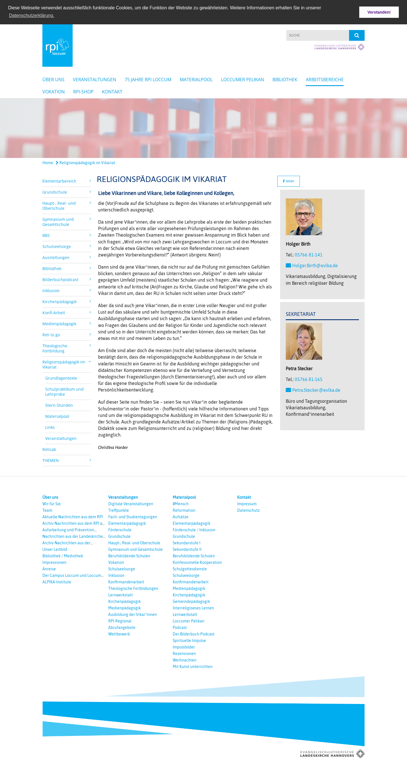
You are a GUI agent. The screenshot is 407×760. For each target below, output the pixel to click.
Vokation (53, 91)
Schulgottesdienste (190, 568)
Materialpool (196, 79)
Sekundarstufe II (187, 549)
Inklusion (116, 575)
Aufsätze (181, 516)
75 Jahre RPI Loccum (148, 79)
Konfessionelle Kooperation (197, 562)
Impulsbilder (184, 646)
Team (47, 510)
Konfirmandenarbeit (126, 581)
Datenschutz (248, 510)
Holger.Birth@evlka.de (315, 264)
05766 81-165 (308, 378)
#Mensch (181, 503)
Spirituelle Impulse (189, 640)
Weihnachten (184, 659)
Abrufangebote (121, 627)
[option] (203, 127)
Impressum (247, 503)
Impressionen (54, 562)
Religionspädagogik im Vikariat (85, 162)
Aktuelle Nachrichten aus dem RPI (72, 516)
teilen (288, 181)
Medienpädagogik (124, 607)
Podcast (180, 627)
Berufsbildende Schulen (129, 555)
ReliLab (49, 448)
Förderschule (119, 529)
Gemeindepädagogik (191, 601)
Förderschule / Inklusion (194, 529)
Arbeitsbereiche (325, 79)
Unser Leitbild (54, 549)
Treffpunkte (118, 510)
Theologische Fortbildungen (133, 588)
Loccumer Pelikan (242, 79)
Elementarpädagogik (127, 523)
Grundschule (119, 536)
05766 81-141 (308, 254)
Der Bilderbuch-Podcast (194, 633)
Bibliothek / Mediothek (62, 555)
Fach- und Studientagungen (132, 516)
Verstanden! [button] (379, 12)
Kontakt (112, 91)
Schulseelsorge (121, 568)
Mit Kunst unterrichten (193, 666)
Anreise (49, 568)
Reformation (184, 510)
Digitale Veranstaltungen (130, 503)
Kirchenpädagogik (124, 601)
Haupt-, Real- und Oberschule (134, 542)
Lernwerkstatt (120, 594)
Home (47, 162)
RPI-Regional (119, 620)
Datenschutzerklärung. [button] (31, 15)
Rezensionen (184, 653)
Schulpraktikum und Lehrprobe (64, 391)
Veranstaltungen (94, 79)
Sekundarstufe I (186, 542)
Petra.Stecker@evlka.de (316, 389)
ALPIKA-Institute (56, 581)
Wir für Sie (51, 503)
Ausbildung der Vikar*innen (132, 614)
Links (50, 426)
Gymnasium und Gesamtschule (135, 549)
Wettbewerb (119, 633)
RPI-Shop (83, 91)
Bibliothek (284, 79)
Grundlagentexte (61, 377)
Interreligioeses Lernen (193, 607)
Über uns (53, 79)
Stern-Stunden (59, 404)
